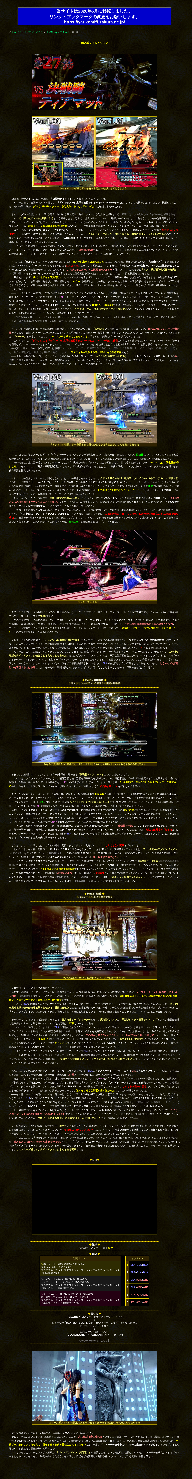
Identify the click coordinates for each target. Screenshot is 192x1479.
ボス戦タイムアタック (58, 32)
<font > (94, 1200)
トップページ (18, 32)
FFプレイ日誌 (35, 32)
